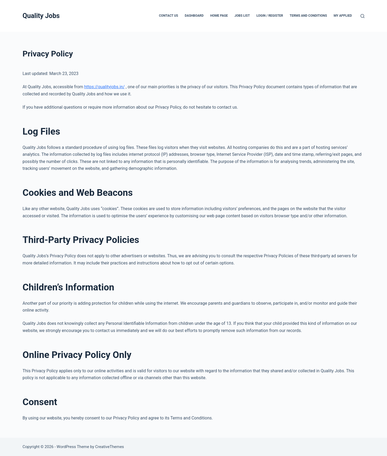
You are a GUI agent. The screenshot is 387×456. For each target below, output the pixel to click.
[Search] (362, 16)
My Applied (343, 15)
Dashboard (194, 15)
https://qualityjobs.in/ (104, 86)
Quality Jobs (41, 16)
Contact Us (168, 15)
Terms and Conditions (308, 15)
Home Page (219, 15)
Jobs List (242, 15)
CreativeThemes (109, 446)
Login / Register (269, 15)
